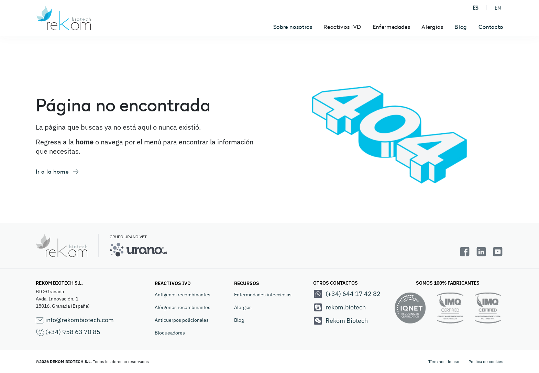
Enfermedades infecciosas (263, 295)
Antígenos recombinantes (182, 295)
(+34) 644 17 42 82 (347, 294)
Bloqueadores (170, 333)
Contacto (490, 27)
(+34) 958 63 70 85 (68, 332)
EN (498, 7)
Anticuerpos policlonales (182, 320)
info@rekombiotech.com (75, 320)
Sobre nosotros (292, 27)
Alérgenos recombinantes (182, 307)
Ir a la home (57, 171)
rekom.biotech (339, 307)
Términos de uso (443, 361)
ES (475, 7)
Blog (460, 27)
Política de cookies (486, 361)
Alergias (243, 307)
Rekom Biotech (340, 321)
